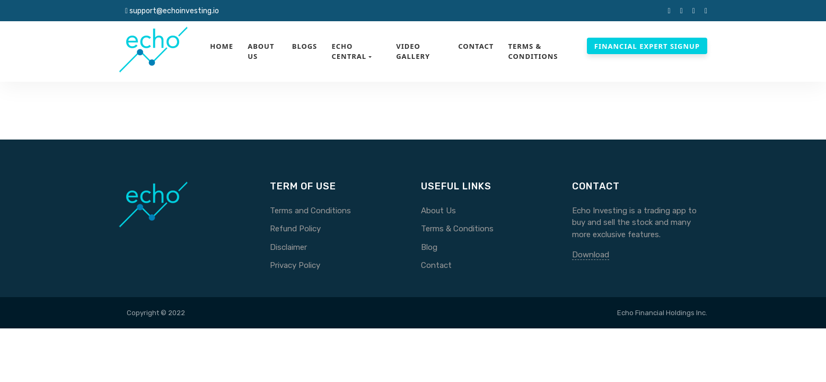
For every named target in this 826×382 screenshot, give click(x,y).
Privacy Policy (295, 265)
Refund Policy (295, 228)
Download (590, 254)
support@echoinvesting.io (174, 10)
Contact (476, 46)
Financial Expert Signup (647, 46)
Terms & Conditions (533, 51)
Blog (429, 247)
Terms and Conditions (310, 210)
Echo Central (348, 51)
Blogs (305, 46)
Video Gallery (413, 51)
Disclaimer (288, 247)
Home (221, 46)
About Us (261, 51)
